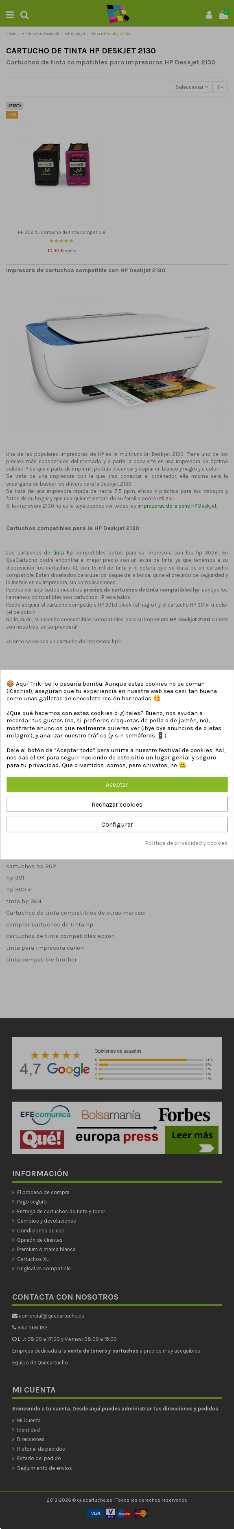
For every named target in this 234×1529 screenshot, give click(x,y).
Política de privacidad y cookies (186, 842)
